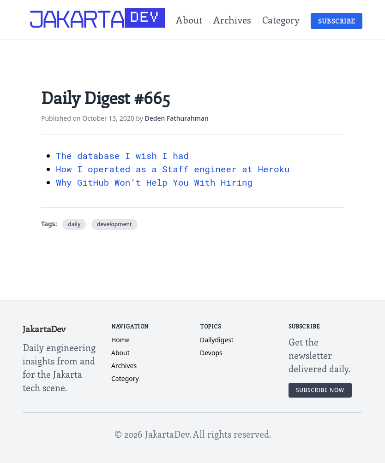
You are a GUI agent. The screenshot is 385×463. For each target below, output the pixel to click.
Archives (232, 19)
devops (211, 352)
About (189, 19)
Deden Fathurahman (177, 118)
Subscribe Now (320, 390)
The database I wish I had (122, 155)
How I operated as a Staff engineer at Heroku (173, 169)
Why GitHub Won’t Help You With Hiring (154, 182)
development (114, 224)
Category (281, 19)
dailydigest (217, 339)
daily (74, 224)
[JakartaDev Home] (98, 20)
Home (120, 339)
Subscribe (336, 21)
